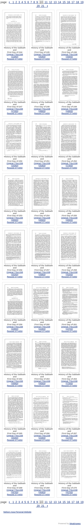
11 (46, 2)
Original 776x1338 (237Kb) (69, 328)
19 (82, 2)
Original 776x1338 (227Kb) (69, 436)
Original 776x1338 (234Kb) (42, 436)
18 (77, 2)
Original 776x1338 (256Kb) (69, 55)
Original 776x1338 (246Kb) (69, 110)
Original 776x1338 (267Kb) (14, 491)
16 (68, 2)
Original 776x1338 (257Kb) (69, 491)
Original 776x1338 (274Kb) (69, 164)
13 (55, 2)
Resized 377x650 (15, 59)
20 (38, 6)
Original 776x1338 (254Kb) (42, 55)
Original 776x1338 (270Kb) (69, 382)
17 (73, 2)
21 (43, 6)
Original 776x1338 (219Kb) (14, 55)
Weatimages (75, 523)
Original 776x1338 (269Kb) (14, 382)
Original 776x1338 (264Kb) (42, 491)
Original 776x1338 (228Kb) (14, 328)
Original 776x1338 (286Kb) (42, 110)
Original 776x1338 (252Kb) (14, 273)
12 (50, 2)
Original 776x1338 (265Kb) (14, 219)
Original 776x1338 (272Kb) (14, 110)
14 (59, 2)
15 (64, 2)
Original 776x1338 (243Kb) (14, 164)
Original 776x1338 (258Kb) (42, 273)
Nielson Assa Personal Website (17, 512)
